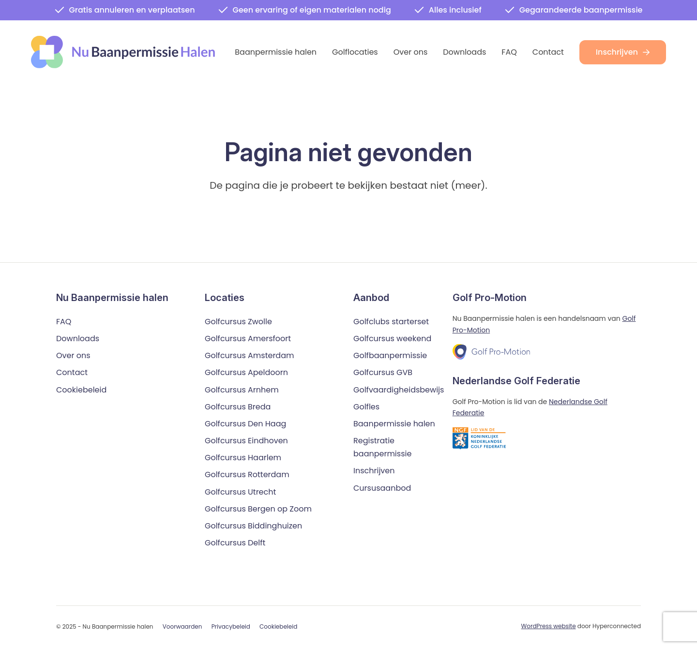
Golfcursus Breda (238, 406)
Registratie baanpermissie (382, 448)
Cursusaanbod (382, 488)
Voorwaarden (182, 627)
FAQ (508, 52)
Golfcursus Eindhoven (246, 441)
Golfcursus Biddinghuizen (253, 526)
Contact (548, 52)
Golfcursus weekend (392, 339)
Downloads (464, 52)
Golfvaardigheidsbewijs (398, 389)
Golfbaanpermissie (390, 356)
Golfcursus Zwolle (238, 321)
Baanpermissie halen (276, 52)
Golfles (366, 406)
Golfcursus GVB (382, 372)
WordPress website (548, 626)
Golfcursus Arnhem (242, 389)
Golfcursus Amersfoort (248, 339)
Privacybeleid (231, 627)
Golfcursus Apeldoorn (246, 372)
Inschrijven (623, 52)
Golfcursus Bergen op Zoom (258, 508)
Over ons (411, 52)
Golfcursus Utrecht (240, 491)
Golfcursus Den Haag (245, 424)
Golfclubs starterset (391, 321)
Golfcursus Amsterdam (249, 356)
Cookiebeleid (81, 389)
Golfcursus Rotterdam (247, 475)
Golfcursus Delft (235, 543)
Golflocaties (355, 52)
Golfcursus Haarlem (243, 458)
